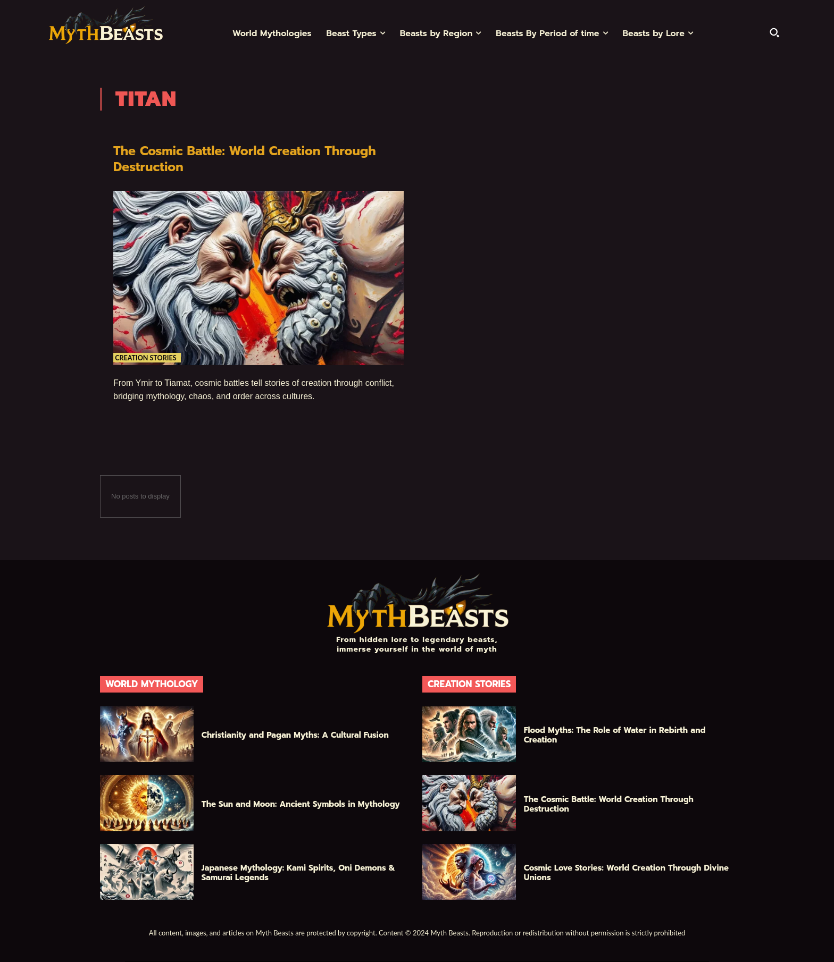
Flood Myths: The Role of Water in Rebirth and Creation (615, 735)
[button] (774, 32)
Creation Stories (148, 354)
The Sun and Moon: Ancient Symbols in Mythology (301, 804)
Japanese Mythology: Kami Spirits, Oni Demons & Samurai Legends (298, 872)
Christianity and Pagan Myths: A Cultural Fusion (295, 735)
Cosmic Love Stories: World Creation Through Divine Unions (626, 872)
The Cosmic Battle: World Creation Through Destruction (229, 158)
